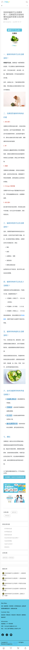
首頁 (2, 606)
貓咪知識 (14, 512)
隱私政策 (18, 615)
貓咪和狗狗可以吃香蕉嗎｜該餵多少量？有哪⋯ (13, 594)
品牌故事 (24, 606)
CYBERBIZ (15, 644)
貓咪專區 (6, 606)
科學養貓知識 (8, 531)
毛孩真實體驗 (8, 541)
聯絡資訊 (8, 615)
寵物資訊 (6, 547)
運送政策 (13, 615)
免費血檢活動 (14, 608)
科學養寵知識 (17, 606)
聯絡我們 (3, 617)
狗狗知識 (7, 515)
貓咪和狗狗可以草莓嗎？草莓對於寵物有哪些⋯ (14, 584)
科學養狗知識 (8, 528)
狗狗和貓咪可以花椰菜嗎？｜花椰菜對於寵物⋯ (14, 574)
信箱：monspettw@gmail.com (9, 626)
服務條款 (24, 615)
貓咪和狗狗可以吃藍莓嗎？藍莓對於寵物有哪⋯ (14, 589)
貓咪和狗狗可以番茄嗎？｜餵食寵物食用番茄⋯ (14, 579)
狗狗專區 (11, 606)
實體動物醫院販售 (5, 608)
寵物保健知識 (8, 535)
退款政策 (3, 615)
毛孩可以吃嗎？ (8, 544)
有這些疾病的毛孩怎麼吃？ (11, 538)
